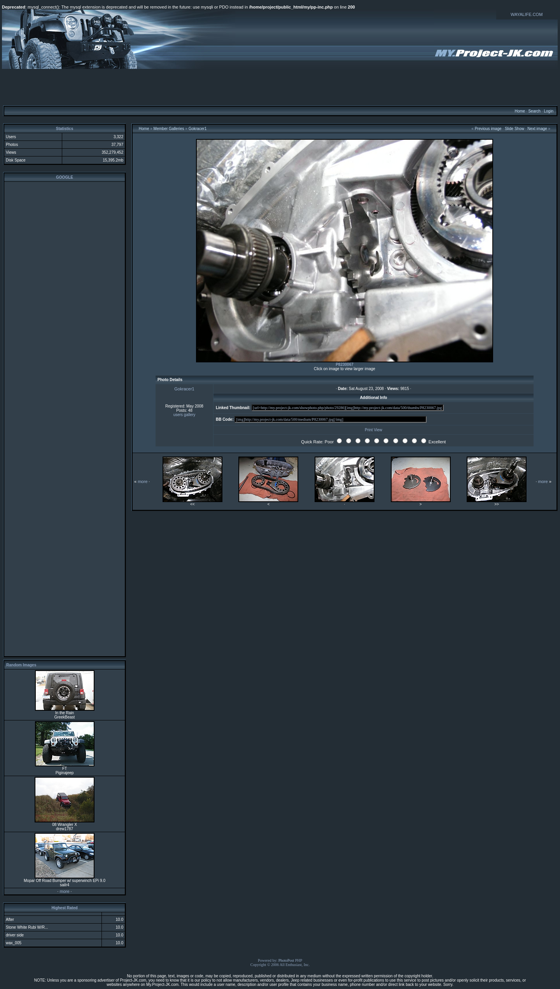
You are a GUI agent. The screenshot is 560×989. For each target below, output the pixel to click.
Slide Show (514, 128)
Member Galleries (169, 128)
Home (519, 111)
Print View (373, 430)
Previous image (488, 128)
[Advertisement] (280, 86)
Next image (537, 128)
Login (548, 111)
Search (534, 111)
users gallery (184, 415)
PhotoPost (286, 960)
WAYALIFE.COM (526, 14)
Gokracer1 (198, 128)
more (64, 891)
